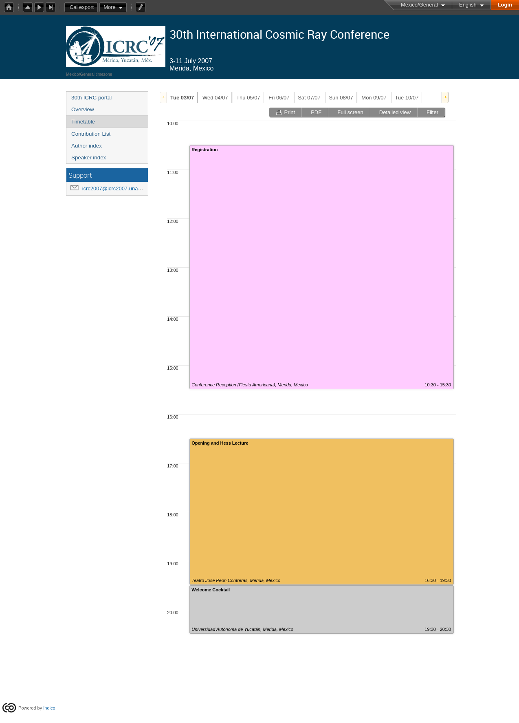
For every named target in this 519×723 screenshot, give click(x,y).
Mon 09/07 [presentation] (373, 98)
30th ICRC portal (91, 98)
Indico (49, 707)
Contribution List (90, 134)
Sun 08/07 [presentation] (341, 98)
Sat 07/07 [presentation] (309, 98)
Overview (82, 109)
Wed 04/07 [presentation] (215, 98)
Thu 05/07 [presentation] (248, 98)
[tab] (182, 97)
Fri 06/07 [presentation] (278, 98)
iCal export (83, 7)
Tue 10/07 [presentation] (406, 98)
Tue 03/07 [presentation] (182, 98)
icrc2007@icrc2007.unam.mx (116, 188)
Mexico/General (419, 5)
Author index (86, 146)
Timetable (83, 122)
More (109, 7)
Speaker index (88, 157)
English (468, 5)
